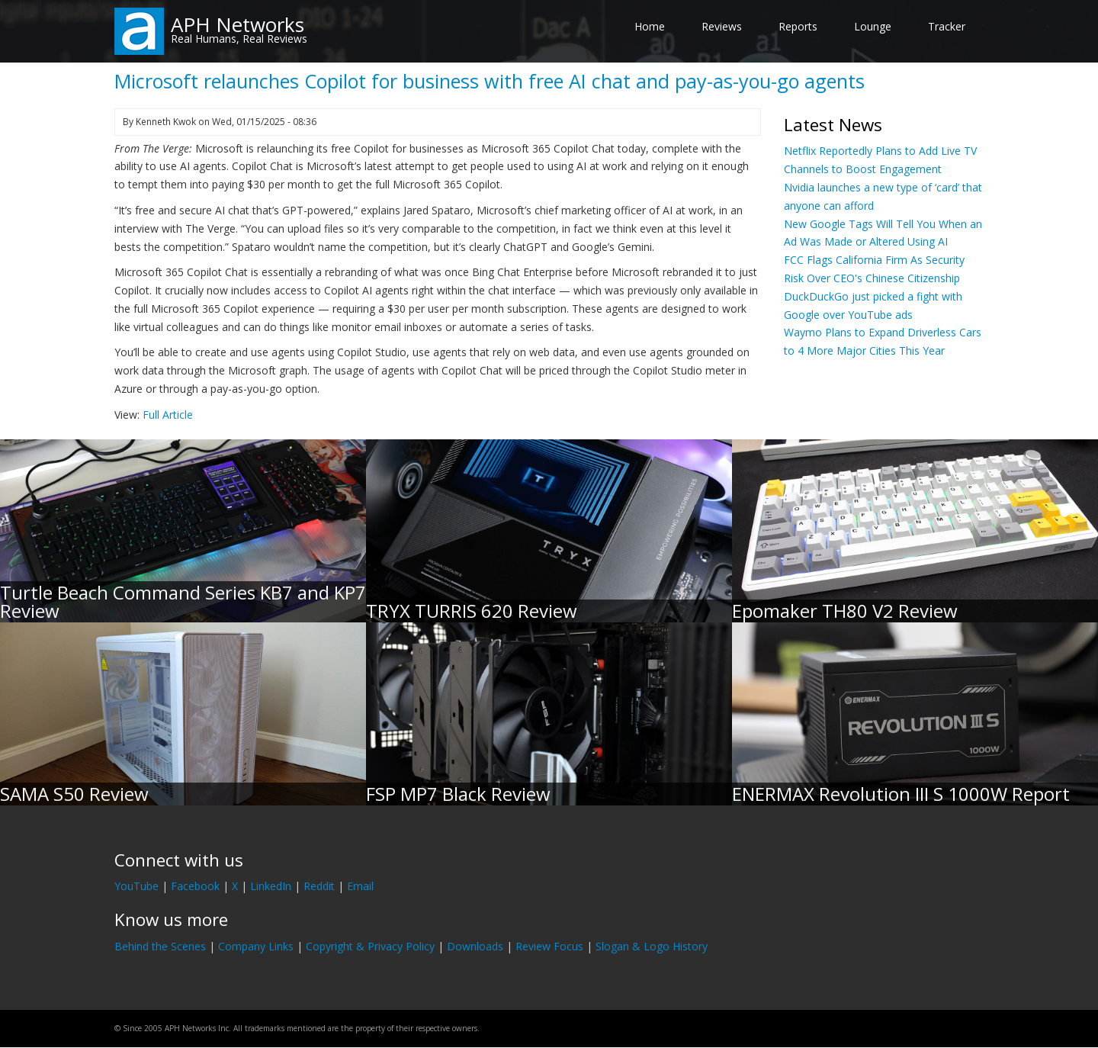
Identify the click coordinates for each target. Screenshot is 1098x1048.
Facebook (195, 886)
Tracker (946, 26)
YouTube (136, 886)
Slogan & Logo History (652, 946)
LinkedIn (270, 886)
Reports (798, 26)
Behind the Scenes (160, 946)
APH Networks (237, 24)
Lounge (872, 26)
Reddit (319, 886)
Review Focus (549, 946)
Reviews (722, 26)
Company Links (256, 946)
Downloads (475, 946)
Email (360, 886)
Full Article (168, 414)
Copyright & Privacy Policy (370, 946)
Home (649, 26)
